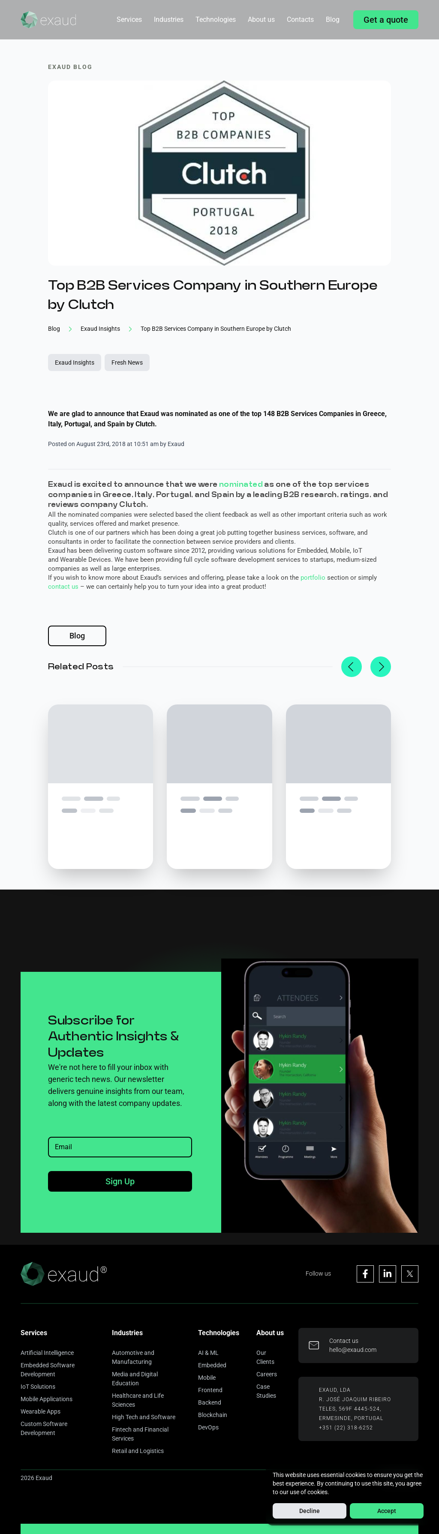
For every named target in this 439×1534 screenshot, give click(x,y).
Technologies (215, 19)
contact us (63, 586)
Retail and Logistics (138, 1450)
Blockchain (212, 1414)
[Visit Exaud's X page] (409, 1273)
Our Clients (265, 1357)
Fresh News (127, 362)
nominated (241, 484)
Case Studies (266, 1391)
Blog (333, 19)
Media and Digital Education (135, 1379)
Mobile (207, 1377)
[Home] (48, 19)
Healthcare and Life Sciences (138, 1400)
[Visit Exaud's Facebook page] (365, 1273)
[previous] (351, 666)
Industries (168, 19)
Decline (309, 1510)
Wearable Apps (40, 1411)
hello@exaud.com (352, 1349)
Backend (209, 1402)
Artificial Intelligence (47, 1352)
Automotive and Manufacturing (133, 1357)
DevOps (208, 1427)
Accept (386, 1510)
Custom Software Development (44, 1428)
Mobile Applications (46, 1399)
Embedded (212, 1365)
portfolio (313, 577)
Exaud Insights (74, 362)
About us (261, 19)
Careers (266, 1374)
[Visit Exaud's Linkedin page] (387, 1273)
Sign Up (120, 1181)
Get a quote (386, 20)
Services (129, 19)
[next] (380, 666)
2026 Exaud (36, 1477)
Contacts (300, 19)
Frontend (210, 1390)
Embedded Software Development (48, 1370)
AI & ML (208, 1352)
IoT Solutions (38, 1386)
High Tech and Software (143, 1417)
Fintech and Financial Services (140, 1434)
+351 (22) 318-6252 (346, 1428)
